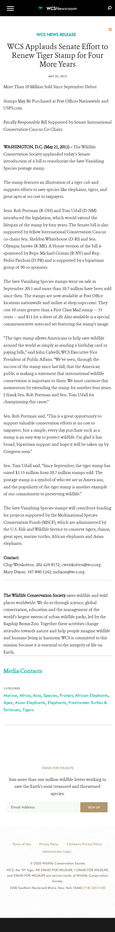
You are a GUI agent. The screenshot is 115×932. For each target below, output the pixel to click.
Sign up (94, 807)
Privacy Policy (49, 844)
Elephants (57, 702)
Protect (66, 695)
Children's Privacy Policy (84, 844)
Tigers (28, 709)
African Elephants (91, 695)
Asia (37, 695)
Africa (25, 695)
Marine (10, 695)
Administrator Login (57, 851)
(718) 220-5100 (94, 888)
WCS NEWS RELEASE (56, 34)
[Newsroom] (57, 5)
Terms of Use (21, 844)
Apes (8, 702)
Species (50, 695)
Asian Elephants (30, 702)
